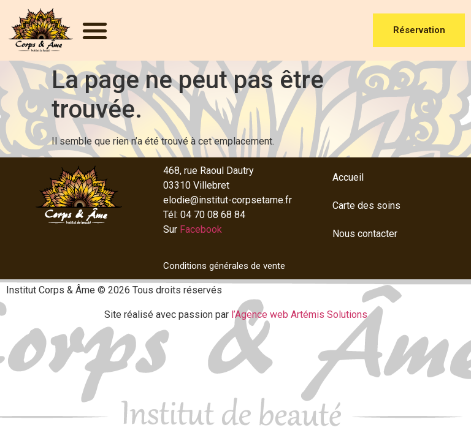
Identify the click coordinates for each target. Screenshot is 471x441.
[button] (95, 30)
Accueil (348, 177)
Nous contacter (364, 233)
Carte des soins (366, 205)
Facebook (201, 229)
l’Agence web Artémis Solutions (299, 314)
